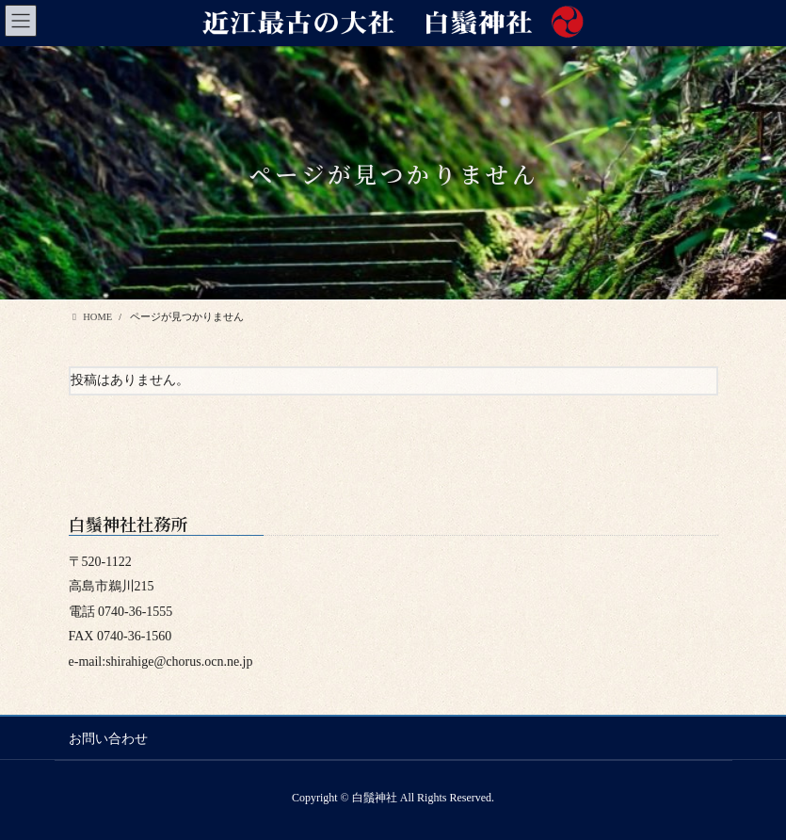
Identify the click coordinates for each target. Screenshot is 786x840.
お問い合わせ (108, 739)
